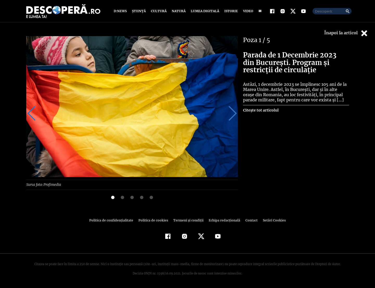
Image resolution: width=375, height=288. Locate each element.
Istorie (230, 11)
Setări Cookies (272, 220)
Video (247, 11)
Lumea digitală (204, 11)
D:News (121, 11)
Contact (250, 220)
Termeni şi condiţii (187, 220)
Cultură (158, 11)
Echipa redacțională (223, 220)
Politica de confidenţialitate (114, 220)
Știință (139, 11)
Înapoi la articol (346, 33)
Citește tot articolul (260, 110)
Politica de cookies (154, 220)
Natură (178, 11)
